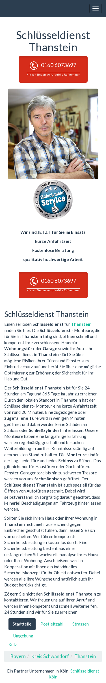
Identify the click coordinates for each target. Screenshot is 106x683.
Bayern (18, 656)
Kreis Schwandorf (50, 656)
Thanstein (81, 324)
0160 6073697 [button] (53, 68)
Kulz (12, 644)
